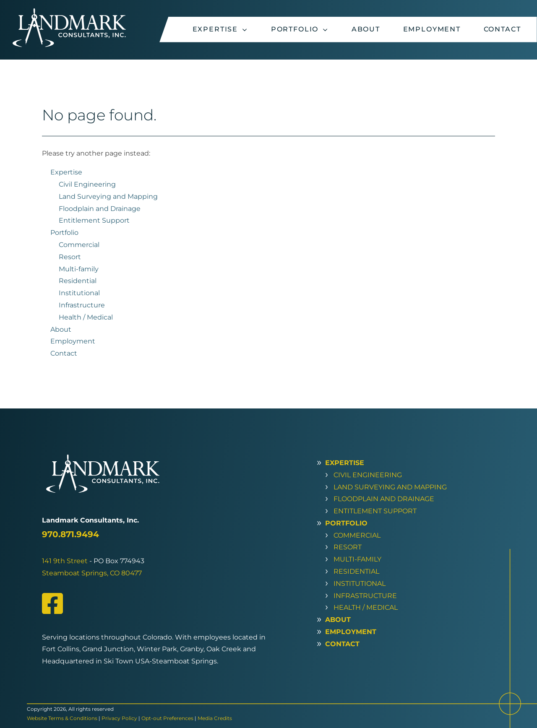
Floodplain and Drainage (100, 209)
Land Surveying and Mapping (108, 196)
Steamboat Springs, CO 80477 (92, 573)
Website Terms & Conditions (62, 718)
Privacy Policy (119, 718)
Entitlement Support (94, 220)
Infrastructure (82, 305)
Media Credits (215, 718)
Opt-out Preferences (167, 718)
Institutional (79, 293)
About (366, 29)
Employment (432, 29)
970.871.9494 (70, 534)
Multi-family (79, 269)
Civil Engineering (87, 184)
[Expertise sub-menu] (246, 30)
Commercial (79, 245)
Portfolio (295, 29)
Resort (70, 257)
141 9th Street (65, 561)
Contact (502, 29)
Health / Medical (86, 317)
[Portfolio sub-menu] (327, 30)
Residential (77, 281)
